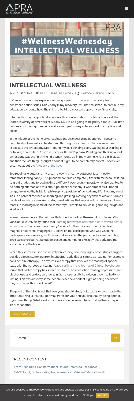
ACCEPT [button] (102, 395)
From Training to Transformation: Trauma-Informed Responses (55, 366)
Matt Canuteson (92, 93)
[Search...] (62, 338)
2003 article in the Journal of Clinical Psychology (88, 265)
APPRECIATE (22, 313)
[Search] (115, 338)
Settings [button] (88, 395)
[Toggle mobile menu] (127, 8)
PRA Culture (48, 93)
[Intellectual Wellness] (67, 49)
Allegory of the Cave (49, 165)
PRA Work (66, 93)
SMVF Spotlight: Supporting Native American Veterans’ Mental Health (59, 372)
